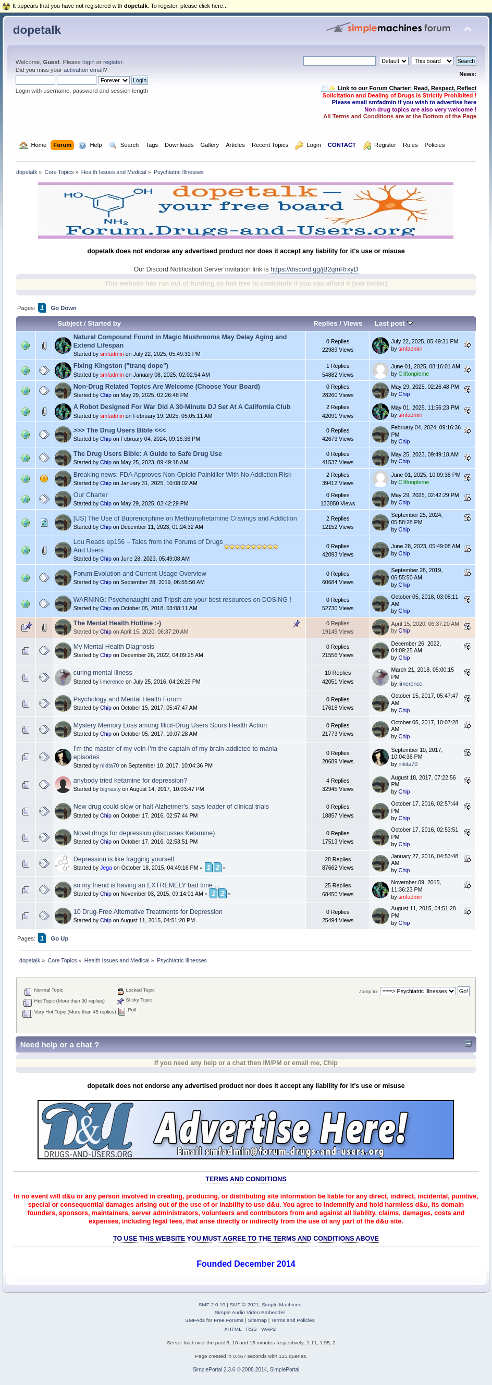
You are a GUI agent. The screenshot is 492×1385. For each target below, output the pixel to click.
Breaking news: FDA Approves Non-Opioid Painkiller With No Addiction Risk (182, 474)
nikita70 (109, 765)
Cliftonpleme (414, 373)
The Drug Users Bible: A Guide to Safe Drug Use (147, 453)
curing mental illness (102, 672)
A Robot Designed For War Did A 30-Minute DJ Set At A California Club (182, 407)
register (112, 62)
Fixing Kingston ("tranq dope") (120, 365)
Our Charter (90, 495)
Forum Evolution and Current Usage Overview (139, 573)
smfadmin (112, 354)
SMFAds (195, 1320)
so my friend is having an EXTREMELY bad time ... (146, 885)
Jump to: (368, 991)
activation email (84, 70)
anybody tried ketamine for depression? (130, 780)
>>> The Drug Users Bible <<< (119, 430)
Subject (69, 323)
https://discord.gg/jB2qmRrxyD (314, 269)
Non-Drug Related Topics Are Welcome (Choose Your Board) (166, 386)
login (88, 62)
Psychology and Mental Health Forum (127, 699)
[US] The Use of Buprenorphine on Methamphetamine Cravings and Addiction (185, 518)
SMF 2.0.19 (212, 1304)
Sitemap (257, 1320)
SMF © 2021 (244, 1304)
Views (352, 323)
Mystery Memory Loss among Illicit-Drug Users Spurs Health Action (170, 725)
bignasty (110, 789)
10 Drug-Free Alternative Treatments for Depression (148, 912)
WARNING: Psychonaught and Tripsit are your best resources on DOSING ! (182, 599)
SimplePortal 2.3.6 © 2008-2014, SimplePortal (246, 1369)
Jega (106, 867)
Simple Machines (281, 1304)
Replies (325, 323)
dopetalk (37, 29)
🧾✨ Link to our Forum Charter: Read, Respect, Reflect (398, 88)
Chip (106, 395)
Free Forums (228, 1320)
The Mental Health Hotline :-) (117, 623)
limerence (112, 681)
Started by (104, 323)
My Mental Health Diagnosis (113, 646)
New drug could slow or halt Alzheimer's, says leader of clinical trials (171, 806)
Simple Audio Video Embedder (250, 1312)
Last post (394, 323)
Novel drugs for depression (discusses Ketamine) (144, 833)
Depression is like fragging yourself (123, 859)
